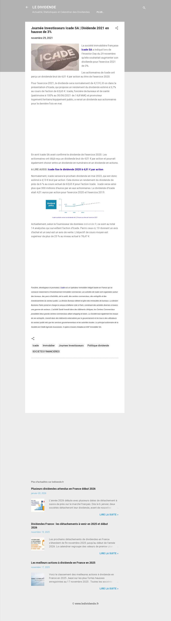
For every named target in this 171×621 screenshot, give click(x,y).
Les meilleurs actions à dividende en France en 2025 (63, 572)
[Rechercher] (144, 8)
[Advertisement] (136, 76)
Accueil (39, 21)
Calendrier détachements (66, 21)
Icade (62, 297)
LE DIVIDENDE (44, 7)
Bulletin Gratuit (98, 21)
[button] (116, 38)
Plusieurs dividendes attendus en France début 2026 (63, 498)
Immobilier (49, 355)
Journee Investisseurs (71, 355)
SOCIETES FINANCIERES (46, 361)
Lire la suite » (109, 524)
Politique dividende (98, 355)
